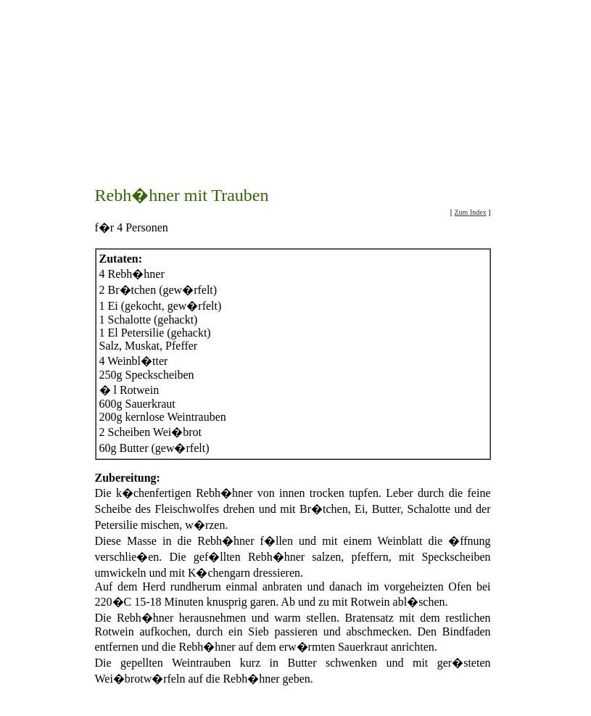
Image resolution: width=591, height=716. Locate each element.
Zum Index (471, 164)
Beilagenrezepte (385, 695)
